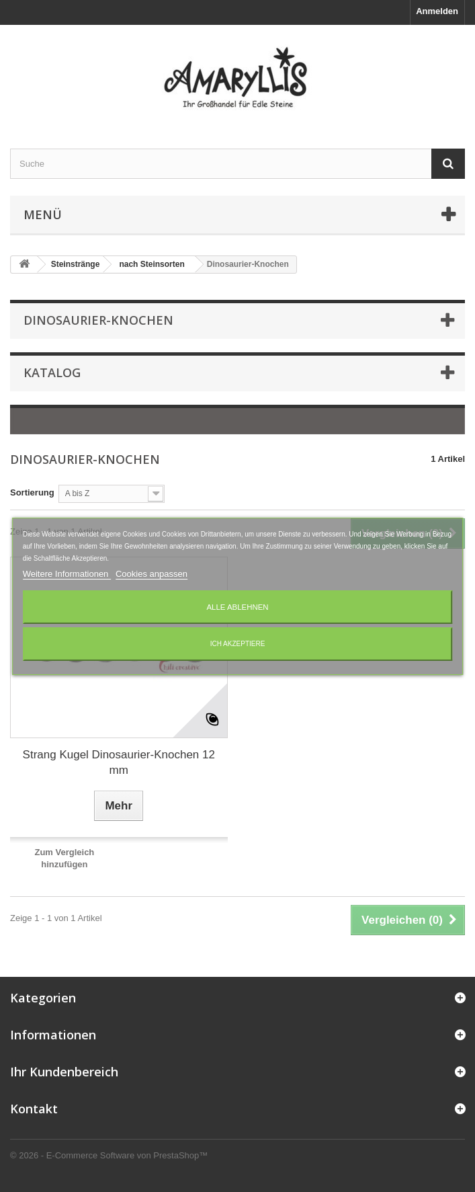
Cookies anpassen (151, 574)
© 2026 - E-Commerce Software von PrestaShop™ (109, 1155)
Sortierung (32, 492)
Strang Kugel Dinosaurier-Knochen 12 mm (119, 762)
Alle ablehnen (237, 607)
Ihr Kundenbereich (64, 1072)
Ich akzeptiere (237, 643)
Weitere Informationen (67, 574)
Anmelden (437, 11)
